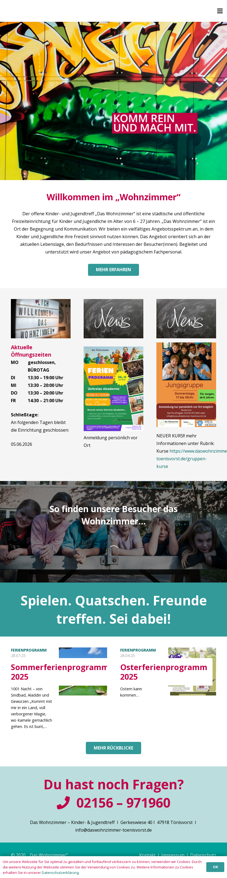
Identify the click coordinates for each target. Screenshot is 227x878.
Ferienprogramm (29, 650)
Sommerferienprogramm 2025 (60, 672)
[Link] (41, 318)
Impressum (172, 855)
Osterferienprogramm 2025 (163, 672)
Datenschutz (203, 855)
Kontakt (147, 855)
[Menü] (220, 11)
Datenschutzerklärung (60, 872)
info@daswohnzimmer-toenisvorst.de (113, 830)
